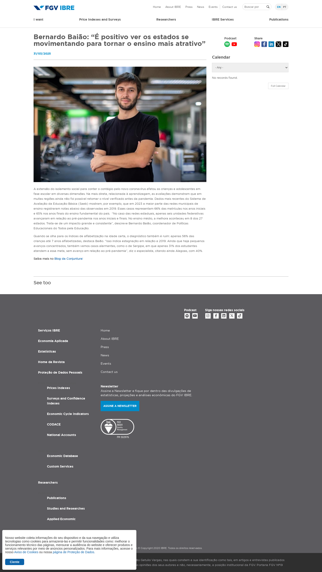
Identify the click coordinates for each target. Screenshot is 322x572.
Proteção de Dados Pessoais (60, 371)
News (200, 6)
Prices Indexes (58, 387)
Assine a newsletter (120, 404)
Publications (56, 497)
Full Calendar (278, 86)
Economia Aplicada (53, 340)
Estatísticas (47, 350)
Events (213, 6)
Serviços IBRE (49, 329)
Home (157, 6)
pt (284, 7)
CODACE (54, 423)
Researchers (166, 19)
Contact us (229, 6)
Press (189, 6)
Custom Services (60, 465)
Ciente (14, 562)
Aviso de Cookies (26, 552)
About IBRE (173, 6)
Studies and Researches (66, 507)
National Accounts (61, 434)
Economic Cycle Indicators (68, 413)
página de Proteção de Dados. (74, 552)
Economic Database (62, 455)
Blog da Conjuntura (68, 258)
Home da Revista (51, 361)
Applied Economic (61, 518)
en (279, 7)
